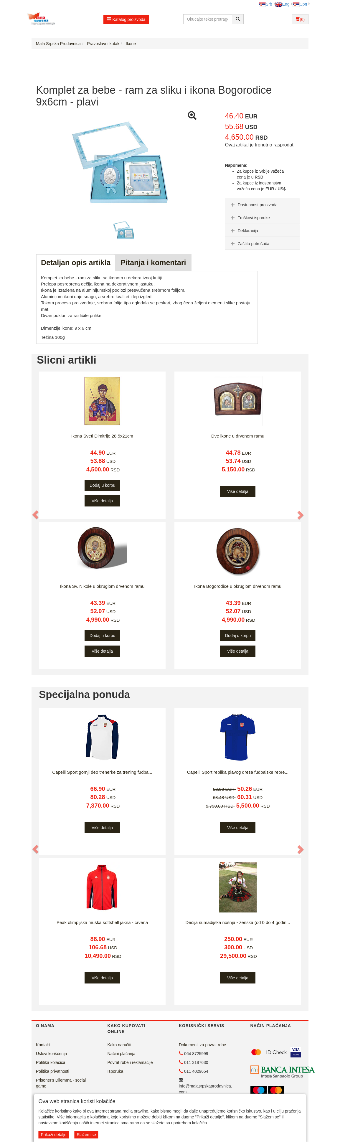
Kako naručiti (119, 1044)
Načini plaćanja (122, 1053)
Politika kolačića (50, 1062)
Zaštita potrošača (249, 243)
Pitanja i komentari (153, 262)
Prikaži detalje (53, 1134)
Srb (265, 4)
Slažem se (86, 1134)
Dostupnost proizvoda (254, 204)
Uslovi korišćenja (51, 1053)
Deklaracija (244, 230)
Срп (300, 4)
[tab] (262, 204)
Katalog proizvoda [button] (126, 19)
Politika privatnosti (52, 1071)
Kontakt (43, 1044)
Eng (282, 4)
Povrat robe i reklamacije (130, 1062)
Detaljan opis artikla (75, 262)
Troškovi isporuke (250, 217)
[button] (36, 514)
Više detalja (102, 501)
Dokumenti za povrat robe (202, 1044)
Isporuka (115, 1071)
